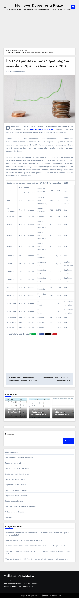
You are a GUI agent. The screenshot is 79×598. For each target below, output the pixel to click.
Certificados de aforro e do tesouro (19, 457)
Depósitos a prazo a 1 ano (15, 479)
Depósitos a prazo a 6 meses (16, 495)
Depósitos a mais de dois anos (17, 473)
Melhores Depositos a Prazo (39, 5)
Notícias (8, 517)
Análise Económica (12, 452)
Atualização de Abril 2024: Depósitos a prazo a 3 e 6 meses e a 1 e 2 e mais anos (36, 558)
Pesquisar (10, 433)
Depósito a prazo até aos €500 (17, 468)
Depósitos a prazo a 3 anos (15, 484)
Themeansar (56, 595)
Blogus (46, 595)
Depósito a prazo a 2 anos (15, 462)
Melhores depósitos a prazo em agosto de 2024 (23, 540)
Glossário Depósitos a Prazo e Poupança (21, 506)
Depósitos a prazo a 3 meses (16, 489)
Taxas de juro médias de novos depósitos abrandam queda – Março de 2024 (35, 545)
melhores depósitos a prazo (41, 129)
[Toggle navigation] (5, 7)
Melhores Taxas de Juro (14, 511)
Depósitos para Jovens (14, 500)
